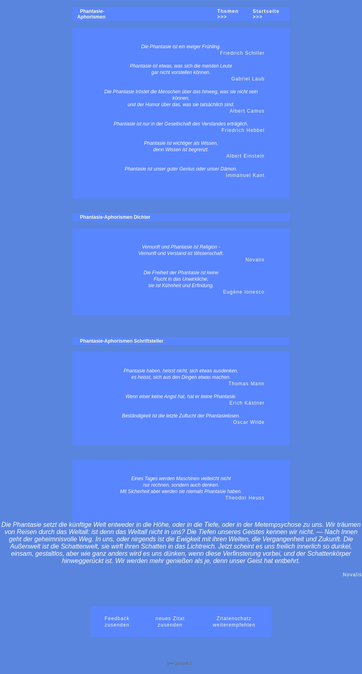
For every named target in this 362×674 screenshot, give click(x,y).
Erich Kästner (247, 403)
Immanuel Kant (245, 175)
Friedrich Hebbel (243, 130)
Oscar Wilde (249, 422)
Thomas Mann (246, 383)
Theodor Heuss (245, 498)
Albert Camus (247, 111)
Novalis (255, 260)
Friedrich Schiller (242, 53)
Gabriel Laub (248, 79)
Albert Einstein (245, 156)
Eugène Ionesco (244, 292)
